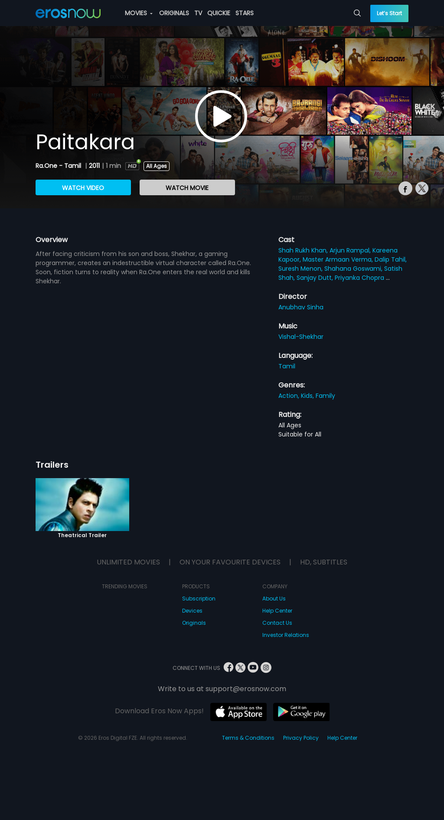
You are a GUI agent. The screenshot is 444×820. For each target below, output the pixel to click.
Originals (194, 622)
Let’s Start (389, 13)
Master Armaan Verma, (339, 259)
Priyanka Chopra (360, 277)
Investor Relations (285, 635)
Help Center (277, 610)
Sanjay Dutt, (316, 277)
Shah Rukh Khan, (304, 250)
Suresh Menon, (301, 268)
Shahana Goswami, (354, 268)
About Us (274, 598)
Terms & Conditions (248, 737)
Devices (192, 610)
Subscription (198, 598)
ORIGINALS (174, 13)
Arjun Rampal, (351, 250)
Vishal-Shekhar (300, 336)
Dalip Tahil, (391, 259)
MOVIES (139, 13)
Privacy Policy (301, 737)
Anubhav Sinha (300, 307)
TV (198, 13)
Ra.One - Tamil (59, 165)
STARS (244, 13)
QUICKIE (218, 13)
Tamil (286, 366)
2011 (94, 165)
